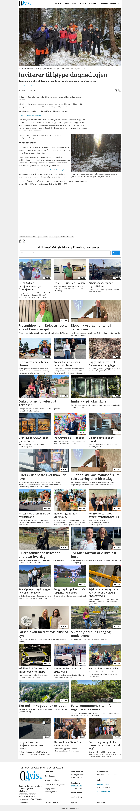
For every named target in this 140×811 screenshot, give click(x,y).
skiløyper (61, 237)
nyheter (70, 237)
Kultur (74, 3)
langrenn (43, 237)
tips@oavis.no (76, 786)
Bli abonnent (103, 3)
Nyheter (57, 3)
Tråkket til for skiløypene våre (30, 115)
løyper (35, 237)
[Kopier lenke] (119, 90)
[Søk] (119, 3)
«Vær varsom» (36, 799)
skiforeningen (25, 237)
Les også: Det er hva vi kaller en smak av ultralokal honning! (41, 170)
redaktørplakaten (26, 796)
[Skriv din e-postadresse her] (65, 253)
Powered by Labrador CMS (70, 808)
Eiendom (92, 3)
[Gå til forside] (25, 3)
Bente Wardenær (103, 784)
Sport (66, 3)
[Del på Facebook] (116, 90)
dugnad (53, 237)
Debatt (83, 3)
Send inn (116, 253)
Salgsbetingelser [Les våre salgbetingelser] (103, 791)
